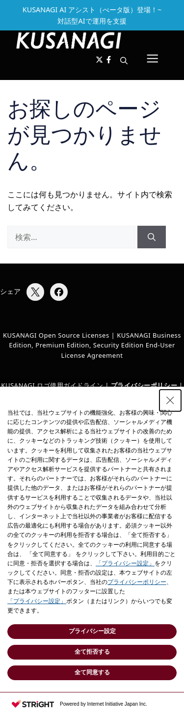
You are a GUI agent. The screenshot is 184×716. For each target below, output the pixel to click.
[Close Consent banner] (170, 400)
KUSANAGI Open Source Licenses (56, 335)
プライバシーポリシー (136, 582)
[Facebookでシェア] (59, 292)
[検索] (151, 237)
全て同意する (92, 672)
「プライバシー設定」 (125, 563)
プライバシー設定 (92, 631)
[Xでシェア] (35, 292)
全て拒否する (92, 651)
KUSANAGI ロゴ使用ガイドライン (52, 385)
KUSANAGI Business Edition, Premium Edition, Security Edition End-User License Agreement (95, 345)
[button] (123, 60)
